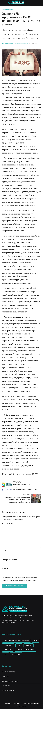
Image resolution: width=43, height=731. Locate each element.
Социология (5, 683)
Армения (7, 651)
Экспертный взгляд (9, 10)
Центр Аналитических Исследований (17, 642)
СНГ (29, 656)
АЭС (28, 647)
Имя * (4, 552)
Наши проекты (6, 692)
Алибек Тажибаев (7, 43)
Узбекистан (17, 647)
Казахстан (19, 651)
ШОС (6, 647)
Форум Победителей (8, 697)
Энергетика (8, 661)
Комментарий (7, 523)
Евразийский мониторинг (13, 656)
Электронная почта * (9, 561)
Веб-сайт (5, 570)
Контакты (17, 710)
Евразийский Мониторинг (10, 688)
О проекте (7, 710)
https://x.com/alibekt (22, 43)
